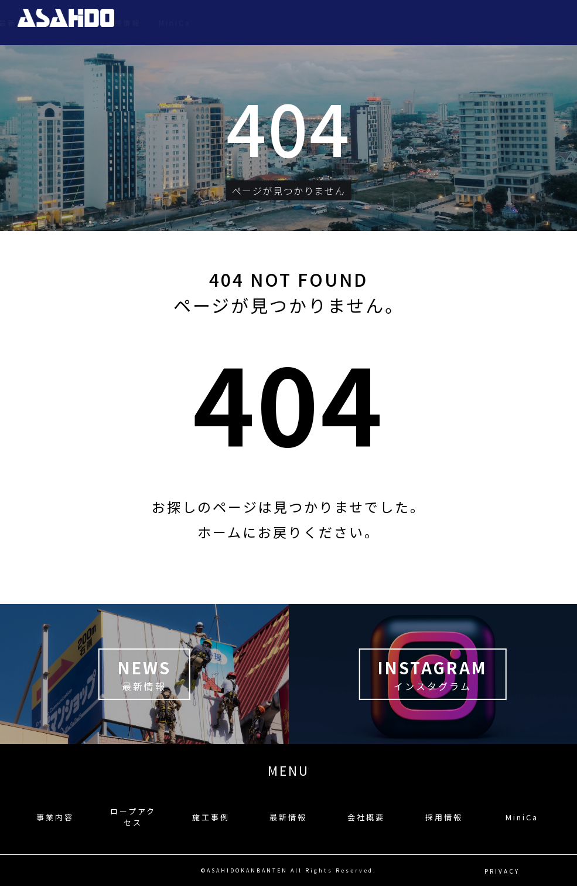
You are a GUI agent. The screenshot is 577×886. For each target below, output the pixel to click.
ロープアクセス (273, 23)
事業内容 (206, 23)
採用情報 (498, 23)
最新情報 (391, 23)
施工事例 (338, 23)
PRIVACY (502, 870)
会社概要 (445, 23)
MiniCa (550, 23)
